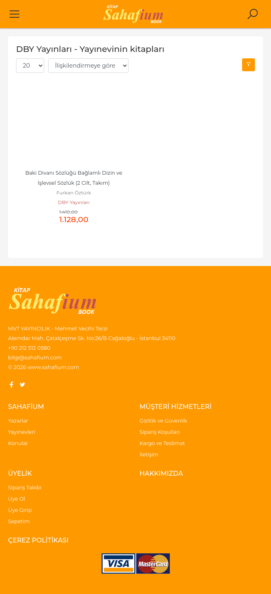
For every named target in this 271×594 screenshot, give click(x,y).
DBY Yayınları (74, 202)
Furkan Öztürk (73, 193)
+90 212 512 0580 (29, 347)
